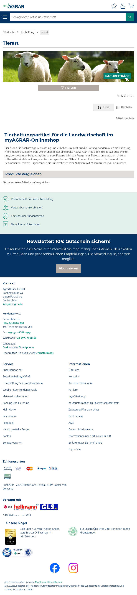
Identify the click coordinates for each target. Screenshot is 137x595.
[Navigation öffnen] (5, 17)
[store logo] (12, 5)
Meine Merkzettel (114, 6)
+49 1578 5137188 (26, 337)
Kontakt (7, 436)
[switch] (113, 107)
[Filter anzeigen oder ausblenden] (68, 88)
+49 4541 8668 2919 (19, 332)
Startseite (9, 32)
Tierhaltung (27, 32)
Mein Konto (9, 409)
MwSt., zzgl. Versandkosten (48, 582)
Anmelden (123, 6)
